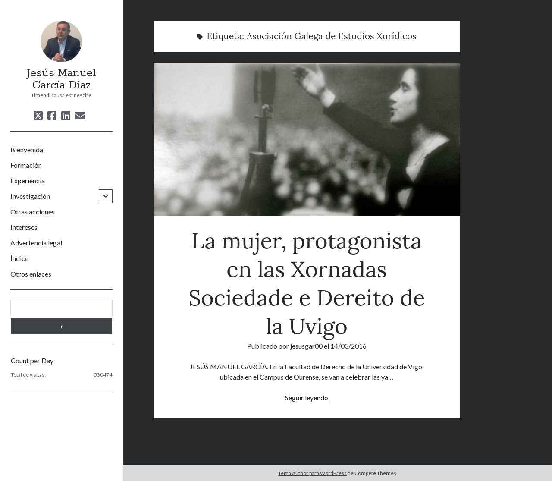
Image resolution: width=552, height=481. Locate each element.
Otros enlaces (30, 274)
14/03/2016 (348, 346)
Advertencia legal (36, 243)
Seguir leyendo (306, 397)
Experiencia (27, 180)
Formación (26, 165)
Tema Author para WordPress (312, 473)
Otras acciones (32, 211)
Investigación (30, 196)
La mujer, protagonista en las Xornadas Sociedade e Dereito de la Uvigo (307, 139)
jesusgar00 (306, 346)
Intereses (24, 227)
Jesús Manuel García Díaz (61, 79)
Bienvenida (26, 149)
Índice (19, 258)
